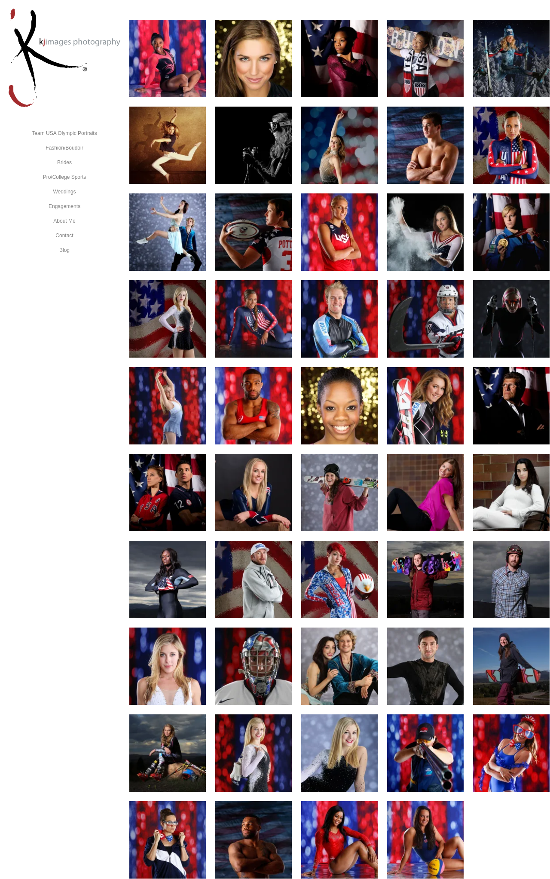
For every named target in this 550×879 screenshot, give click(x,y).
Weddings (64, 192)
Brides (64, 162)
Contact (64, 236)
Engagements (64, 206)
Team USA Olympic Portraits (64, 133)
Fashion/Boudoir (64, 148)
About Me (64, 221)
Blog (64, 250)
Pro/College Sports (64, 177)
